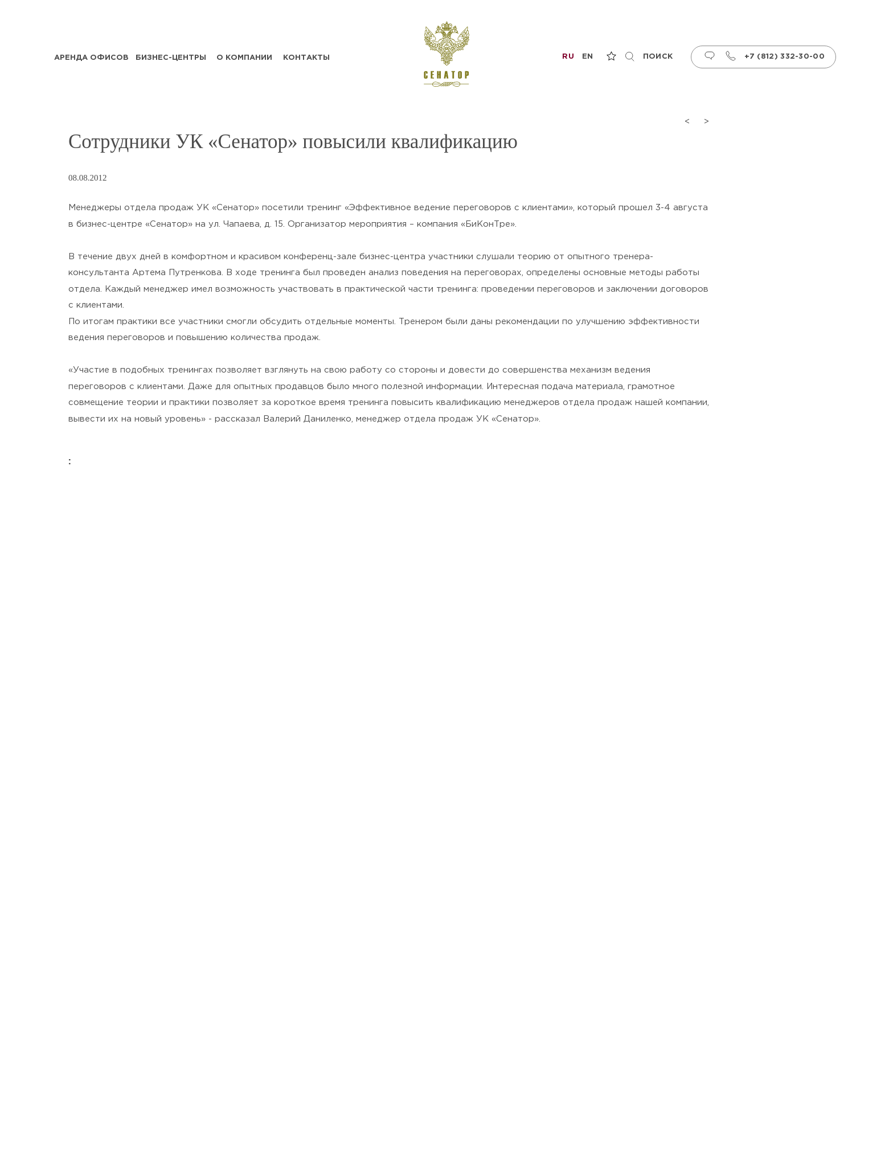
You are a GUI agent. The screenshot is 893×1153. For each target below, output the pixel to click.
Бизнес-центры (171, 58)
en (587, 57)
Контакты (306, 58)
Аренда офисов (91, 58)
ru (568, 57)
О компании (244, 58)
